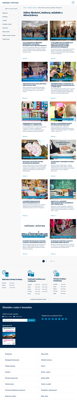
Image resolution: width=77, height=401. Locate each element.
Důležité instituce (46, 360)
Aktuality (5, 27)
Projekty (7, 372)
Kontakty (5, 16)
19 (51, 261)
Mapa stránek (6, 31)
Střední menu (6, 39)
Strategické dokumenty (12, 360)
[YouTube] (49, 319)
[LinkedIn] (56, 319)
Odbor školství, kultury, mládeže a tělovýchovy (34, 38)
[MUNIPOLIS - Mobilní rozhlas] (53, 319)
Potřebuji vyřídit (7, 24)
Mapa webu (44, 396)
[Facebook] (43, 319)
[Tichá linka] (59, 319)
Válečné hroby (9, 384)
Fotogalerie (8, 354)
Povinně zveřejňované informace (15, 390)
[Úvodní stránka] (10, 2)
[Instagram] (46, 319)
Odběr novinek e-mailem (9, 35)
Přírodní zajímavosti (11, 378)
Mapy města (44, 354)
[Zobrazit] (63, 319)
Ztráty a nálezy (45, 372)
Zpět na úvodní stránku (11, 8)
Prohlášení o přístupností (49, 390)
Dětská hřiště (45, 378)
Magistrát (5, 13)
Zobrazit (25, 58)
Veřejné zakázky (10, 366)
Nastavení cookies (10, 396)
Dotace (43, 366)
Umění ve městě (46, 384)
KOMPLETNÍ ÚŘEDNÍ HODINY (38, 299)
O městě (4, 20)
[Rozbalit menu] (73, 2)
